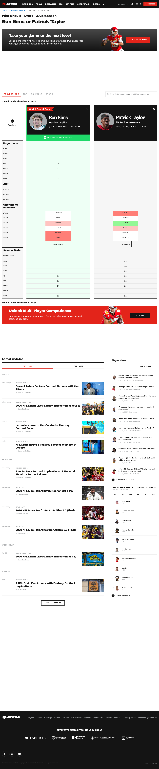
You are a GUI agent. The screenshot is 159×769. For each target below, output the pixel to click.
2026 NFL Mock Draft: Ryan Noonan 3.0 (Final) (45, 491)
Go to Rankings (123, 595)
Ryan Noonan (23, 494)
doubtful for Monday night (136, 418)
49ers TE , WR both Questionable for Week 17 (137, 470)
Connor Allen (23, 533)
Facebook (4, 754)
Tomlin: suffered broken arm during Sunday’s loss (137, 397)
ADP (25, 94)
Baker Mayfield (128, 539)
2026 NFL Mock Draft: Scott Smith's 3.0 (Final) (45, 510)
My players (145, 366)
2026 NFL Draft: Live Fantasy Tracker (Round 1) (46, 556)
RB (123, 495)
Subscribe (150, 4)
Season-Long (22, 383)
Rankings (27, 4)
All (122, 366)
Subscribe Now (138, 40)
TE (138, 495)
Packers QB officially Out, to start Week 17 (137, 459)
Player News (76, 718)
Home (4, 10)
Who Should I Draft (17, 10)
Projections (11, 94)
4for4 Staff (22, 589)
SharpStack (83, 4)
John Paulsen (23, 409)
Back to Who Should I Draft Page (20, 101)
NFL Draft (20, 487)
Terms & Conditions (113, 718)
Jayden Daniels (128, 530)
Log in (139, 4)
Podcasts (123, 4)
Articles (27, 366)
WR (130, 495)
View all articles (53, 603)
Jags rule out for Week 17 (136, 428)
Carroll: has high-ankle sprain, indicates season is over (136, 376)
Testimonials (98, 718)
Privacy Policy (129, 718)
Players (31, 718)
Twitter (12, 754)
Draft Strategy (23, 402)
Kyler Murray (127, 578)
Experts (87, 718)
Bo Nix (124, 568)
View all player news (126, 480)
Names (57, 718)
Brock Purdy (127, 587)
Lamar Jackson (128, 511)
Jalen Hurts (126, 520)
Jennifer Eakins (24, 451)
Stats (49, 94)
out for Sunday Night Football (136, 387)
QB (115, 495)
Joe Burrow (126, 549)
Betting (69, 4)
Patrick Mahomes (129, 559)
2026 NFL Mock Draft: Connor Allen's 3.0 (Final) (46, 530)
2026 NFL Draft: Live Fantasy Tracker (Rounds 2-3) (48, 405)
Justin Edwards (24, 392)
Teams (39, 718)
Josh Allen (126, 501)
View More (58, 244)
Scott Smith (23, 514)
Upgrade (140, 315)
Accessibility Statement (147, 718)
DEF (153, 495)
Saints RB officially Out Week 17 (137, 449)
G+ (19, 754)
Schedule (36, 94)
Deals (96, 4)
